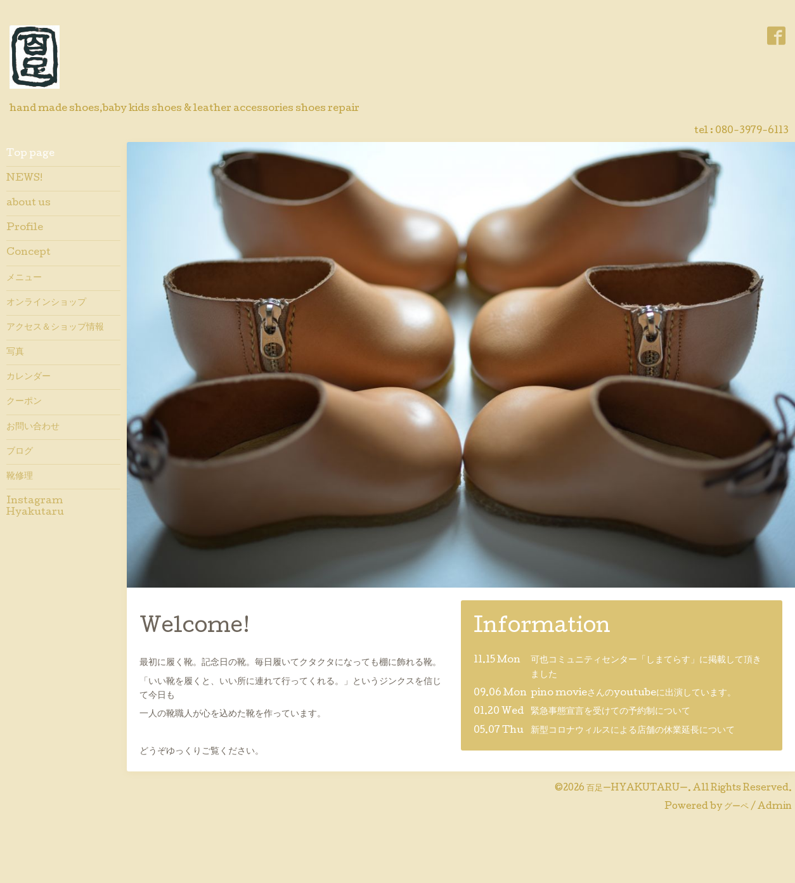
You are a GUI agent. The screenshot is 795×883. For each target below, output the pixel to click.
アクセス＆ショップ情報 (55, 328)
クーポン (24, 402)
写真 (15, 352)
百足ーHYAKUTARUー (637, 788)
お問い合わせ (33, 427)
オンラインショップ (46, 303)
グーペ (736, 806)
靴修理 (19, 477)
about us (28, 203)
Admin (775, 806)
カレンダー (28, 377)
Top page (30, 154)
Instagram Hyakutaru (39, 507)
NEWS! (24, 179)
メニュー (24, 278)
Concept (28, 253)
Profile (24, 228)
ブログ (19, 452)
